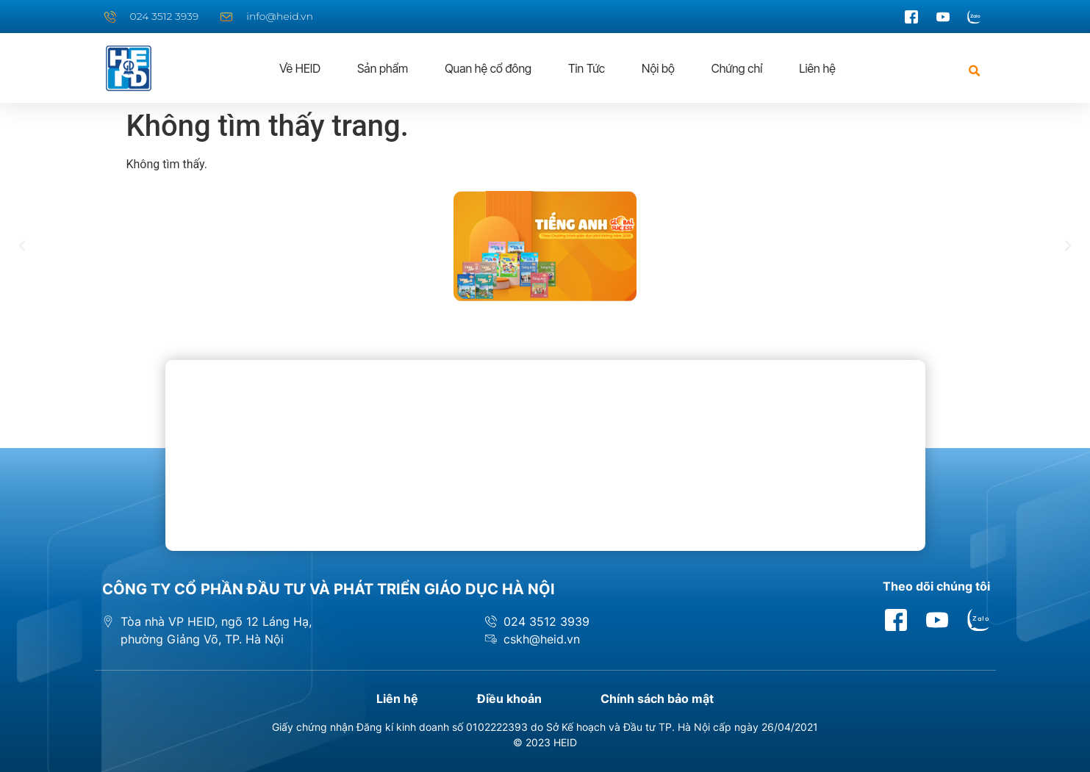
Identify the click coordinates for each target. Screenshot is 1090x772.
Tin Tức (586, 68)
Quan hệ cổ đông (488, 68)
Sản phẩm (382, 68)
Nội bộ (658, 68)
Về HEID (299, 68)
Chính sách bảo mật (657, 698)
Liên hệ (817, 68)
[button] (975, 70)
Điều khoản (509, 698)
